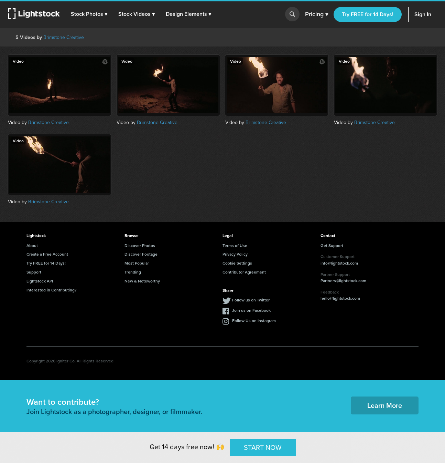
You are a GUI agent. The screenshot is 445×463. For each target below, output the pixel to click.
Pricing (316, 14)
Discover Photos (139, 245)
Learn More (384, 405)
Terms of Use (234, 245)
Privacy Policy (235, 254)
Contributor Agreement (244, 272)
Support (33, 272)
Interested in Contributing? (51, 290)
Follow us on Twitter (251, 300)
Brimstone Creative (63, 37)
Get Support (332, 245)
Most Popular (136, 263)
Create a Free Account (47, 254)
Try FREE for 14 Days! (367, 14)
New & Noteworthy (142, 281)
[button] (89, 14)
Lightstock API (39, 281)
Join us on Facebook (251, 310)
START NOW (263, 447)
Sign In (422, 14)
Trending (132, 272)
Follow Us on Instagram (254, 320)
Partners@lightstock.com (343, 281)
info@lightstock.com (339, 263)
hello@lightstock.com (340, 298)
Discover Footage (141, 254)
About (32, 245)
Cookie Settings (237, 263)
